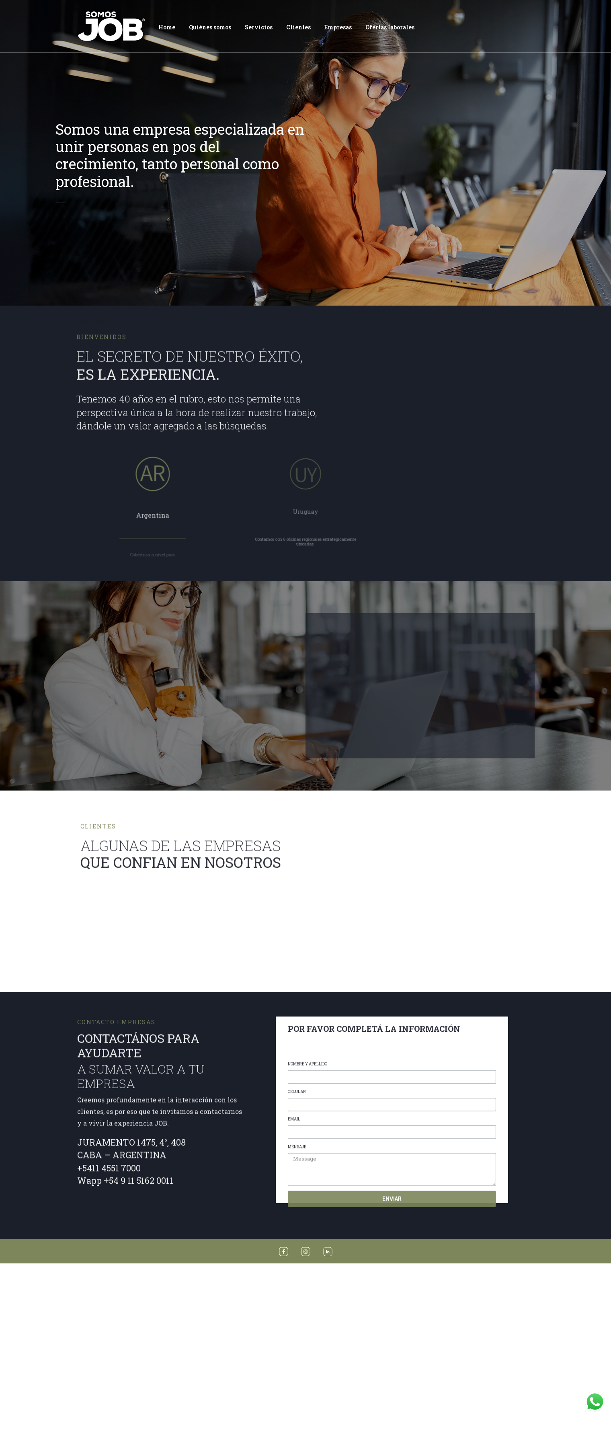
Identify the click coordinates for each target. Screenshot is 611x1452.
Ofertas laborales (389, 27)
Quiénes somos (210, 27)
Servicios (259, 27)
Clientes (298, 27)
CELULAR (297, 1424)
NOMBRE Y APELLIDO (307, 1396)
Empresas (338, 27)
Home (166, 27)
